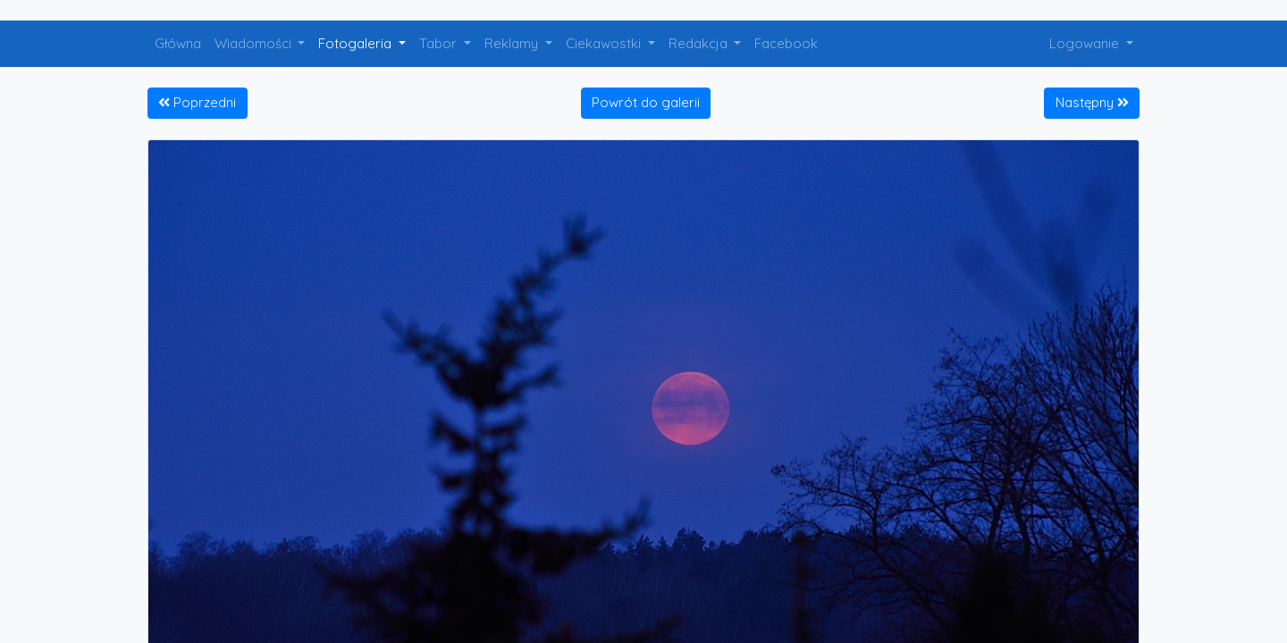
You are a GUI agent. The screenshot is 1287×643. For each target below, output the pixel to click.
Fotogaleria (356, 43)
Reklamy (513, 43)
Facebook (786, 43)
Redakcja (700, 43)
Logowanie (1086, 43)
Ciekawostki (605, 43)
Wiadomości (254, 43)
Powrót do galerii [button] (646, 102)
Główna (178, 43)
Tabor (439, 43)
